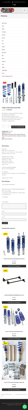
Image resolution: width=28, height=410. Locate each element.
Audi (3, 26)
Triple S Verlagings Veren (7, 76)
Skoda (3, 67)
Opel (3, 58)
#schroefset (4, 135)
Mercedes (4, 52)
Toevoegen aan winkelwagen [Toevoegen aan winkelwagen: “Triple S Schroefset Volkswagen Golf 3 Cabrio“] (14, 266)
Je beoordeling (5, 201)
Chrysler (3, 34)
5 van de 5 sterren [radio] (6, 198)
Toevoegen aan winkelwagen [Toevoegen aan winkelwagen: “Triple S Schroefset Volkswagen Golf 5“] (14, 338)
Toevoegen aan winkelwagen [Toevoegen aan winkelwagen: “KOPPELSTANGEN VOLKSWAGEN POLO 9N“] (14, 302)
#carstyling (10, 134)
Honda (3, 46)
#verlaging (24, 135)
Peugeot (3, 61)
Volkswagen (4, 70)
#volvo (3, 137)
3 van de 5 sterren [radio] (4, 198)
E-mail (3, 217)
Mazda (3, 49)
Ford (3, 43)
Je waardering (5, 196)
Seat (3, 64)
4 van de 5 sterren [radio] (5, 198)
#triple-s (15, 135)
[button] (24, 406)
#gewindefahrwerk (21, 134)
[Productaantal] (6, 126)
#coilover (15, 134)
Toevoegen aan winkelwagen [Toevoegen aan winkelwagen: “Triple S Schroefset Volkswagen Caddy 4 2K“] (14, 389)
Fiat (2, 40)
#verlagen (19, 135)
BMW (3, 29)
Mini (3, 55)
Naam (3, 211)
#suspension (10, 135)
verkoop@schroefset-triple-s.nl (20, 2)
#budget (6, 134)
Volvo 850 (8, 132)
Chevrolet (4, 32)
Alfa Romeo (4, 23)
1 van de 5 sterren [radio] (2, 198)
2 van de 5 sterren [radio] (3, 198)
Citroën (3, 37)
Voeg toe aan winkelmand (18, 126)
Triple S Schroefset (8, 139)
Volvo (3, 73)
